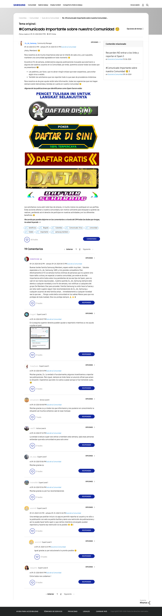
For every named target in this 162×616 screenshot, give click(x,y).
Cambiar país (101, 611)
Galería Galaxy (43, 5)
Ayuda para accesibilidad (27, 611)
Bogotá (45, 228)
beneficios (32, 228)
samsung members (61, 232)
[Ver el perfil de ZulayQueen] (34, 366)
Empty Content (55, 5)
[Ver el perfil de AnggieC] (33, 314)
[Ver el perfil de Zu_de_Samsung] (30, 43)
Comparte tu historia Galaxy (72, 5)
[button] (96, 42)
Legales (86, 611)
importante (44, 232)
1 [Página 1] (57, 594)
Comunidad (32, 5)
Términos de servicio (53, 611)
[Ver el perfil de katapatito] (33, 568)
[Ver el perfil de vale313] (32, 428)
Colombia (58, 228)
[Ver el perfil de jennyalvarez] (34, 400)
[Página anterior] (69, 249)
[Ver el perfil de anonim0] (33, 508)
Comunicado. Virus (75, 228)
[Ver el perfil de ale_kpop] (33, 457)
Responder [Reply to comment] (86, 303)
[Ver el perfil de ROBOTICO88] (34, 259)
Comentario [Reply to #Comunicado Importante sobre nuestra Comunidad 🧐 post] (91, 239)
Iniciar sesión (135, 5)
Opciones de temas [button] (134, 29)
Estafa (31, 232)
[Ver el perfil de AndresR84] (34, 483)
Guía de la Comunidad (68, 47)
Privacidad (72, 611)
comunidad (93, 228)
